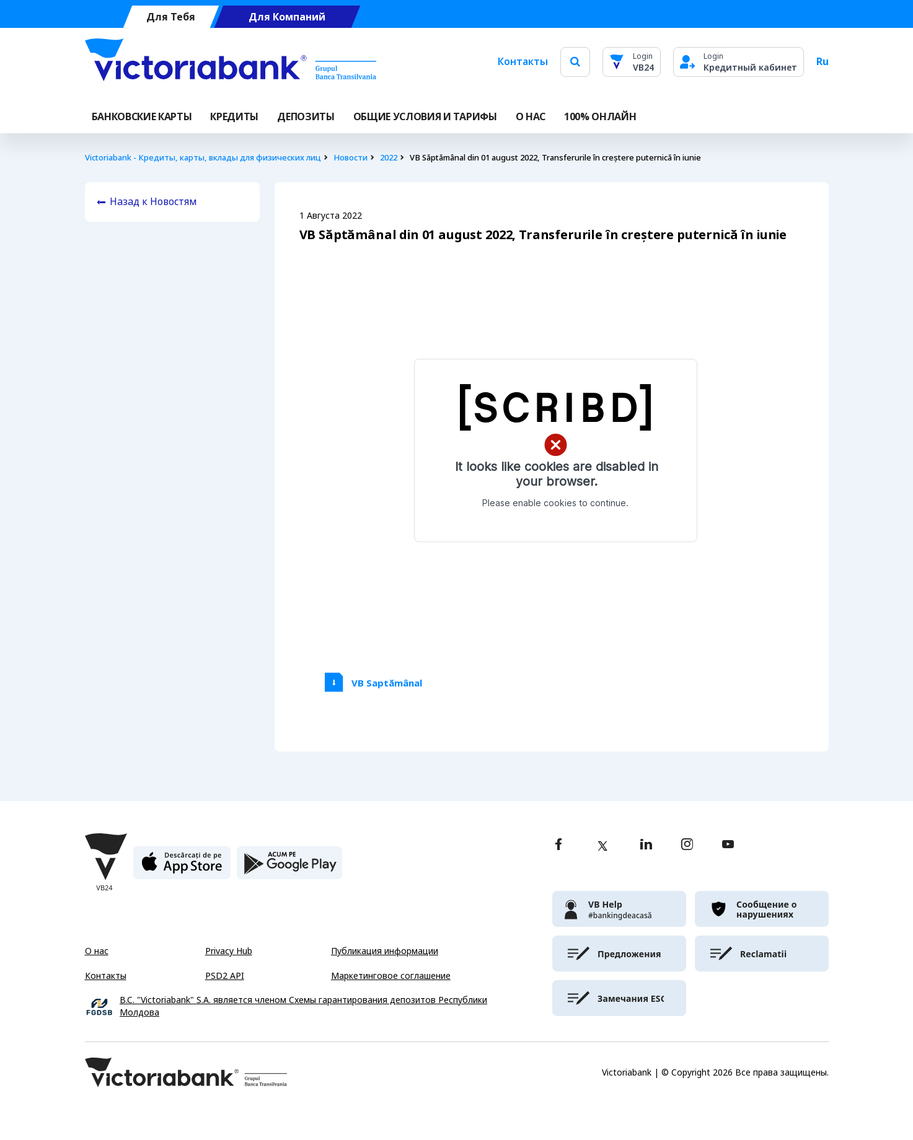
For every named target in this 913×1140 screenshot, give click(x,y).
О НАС (530, 117)
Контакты (523, 62)
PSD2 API (224, 976)
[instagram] (687, 845)
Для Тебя (170, 17)
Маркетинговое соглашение (391, 976)
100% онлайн (600, 117)
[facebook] (558, 845)
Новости (350, 158)
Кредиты (234, 117)
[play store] (289, 867)
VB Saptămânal (386, 683)
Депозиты (305, 117)
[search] (575, 61)
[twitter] (602, 845)
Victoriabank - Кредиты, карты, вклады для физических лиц (203, 158)
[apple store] (182, 867)
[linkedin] (646, 845)
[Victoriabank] (230, 62)
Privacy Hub (228, 951)
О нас (96, 951)
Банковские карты (142, 117)
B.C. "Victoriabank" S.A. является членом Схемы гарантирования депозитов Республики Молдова (303, 1006)
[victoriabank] (619, 909)
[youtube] (727, 845)
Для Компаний (287, 17)
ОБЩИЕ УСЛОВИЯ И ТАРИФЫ (425, 117)
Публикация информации (384, 951)
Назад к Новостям (153, 202)
